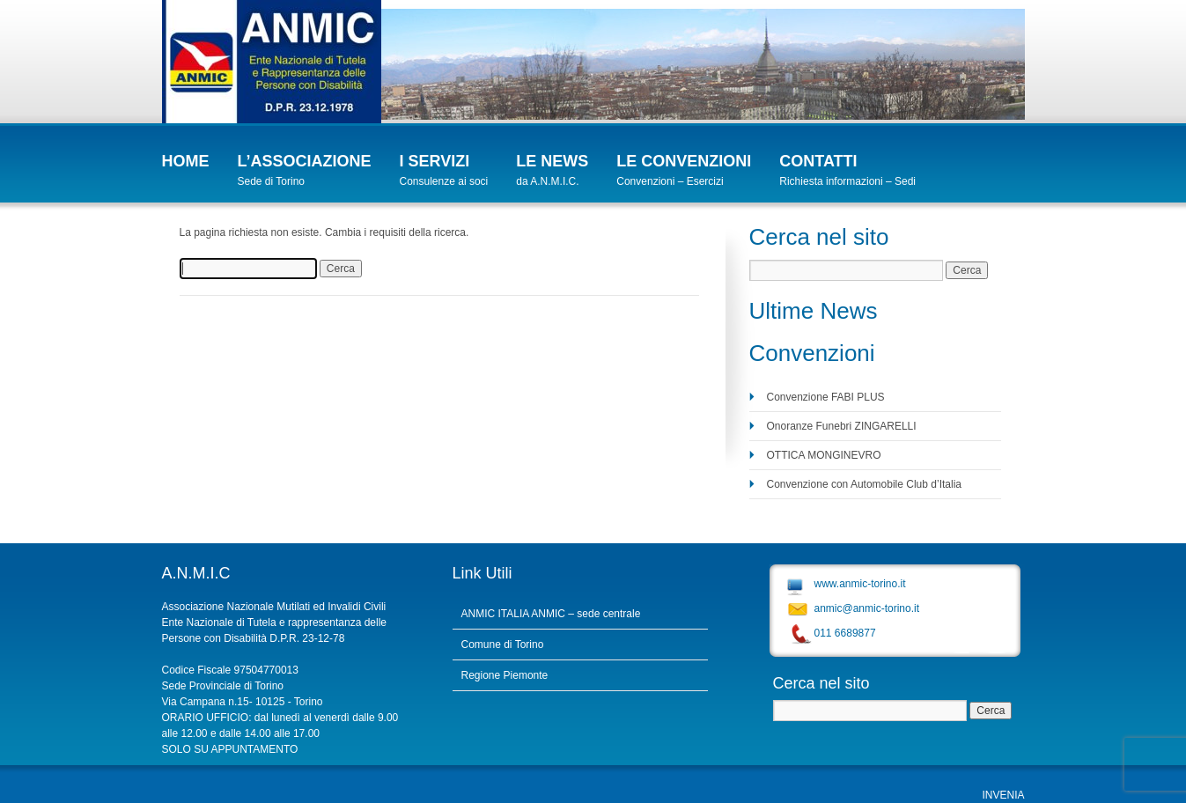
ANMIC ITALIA (495, 614)
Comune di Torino (502, 644)
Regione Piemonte (505, 675)
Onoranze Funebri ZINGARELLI (842, 426)
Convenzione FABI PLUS (826, 397)
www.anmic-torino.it (860, 584)
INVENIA (1003, 795)
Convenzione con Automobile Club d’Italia (864, 484)
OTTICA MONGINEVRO (824, 455)
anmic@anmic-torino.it (867, 608)
